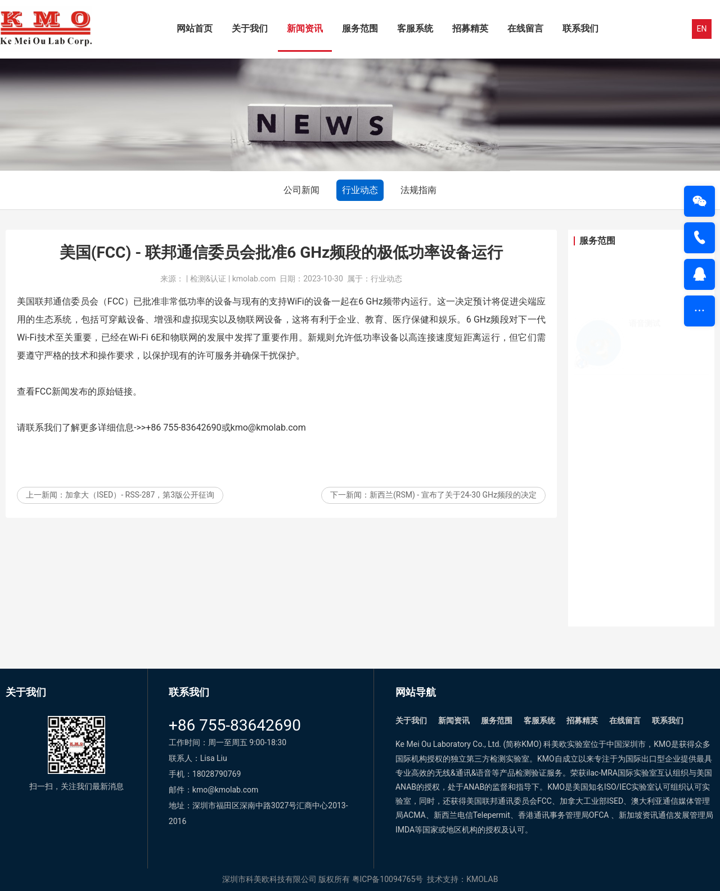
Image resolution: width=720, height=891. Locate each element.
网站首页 (195, 28)
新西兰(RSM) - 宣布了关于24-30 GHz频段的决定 (453, 504)
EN (702, 28)
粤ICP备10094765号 (388, 879)
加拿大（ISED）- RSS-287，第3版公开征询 (139, 504)
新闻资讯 (305, 28)
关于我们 (250, 28)
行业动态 (360, 190)
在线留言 (525, 28)
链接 (124, 401)
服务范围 (360, 28)
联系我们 (580, 28)
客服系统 (415, 28)
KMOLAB (482, 879)
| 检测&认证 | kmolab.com (231, 288)
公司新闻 (302, 190)
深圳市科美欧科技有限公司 (269, 879)
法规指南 (418, 190)
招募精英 (470, 28)
